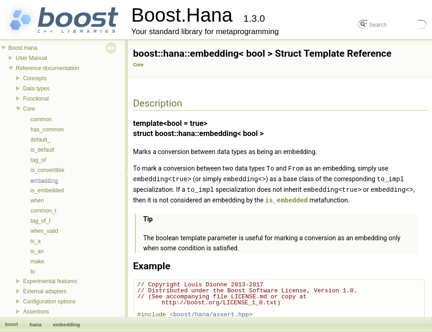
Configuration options (49, 301)
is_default (42, 150)
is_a (35, 241)
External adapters (45, 291)
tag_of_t (40, 221)
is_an (37, 251)
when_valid (44, 231)
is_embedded (47, 190)
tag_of (38, 160)
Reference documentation (47, 68)
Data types (36, 88)
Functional (36, 98)
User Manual (31, 58)
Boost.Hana (22, 48)
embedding (44, 180)
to (32, 271)
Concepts (35, 78)
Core (29, 109)
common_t (43, 211)
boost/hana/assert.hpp (211, 312)
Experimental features (50, 281)
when (37, 200)
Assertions (36, 311)
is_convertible (47, 170)
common (41, 119)
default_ (40, 139)
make (37, 261)
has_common (47, 129)
